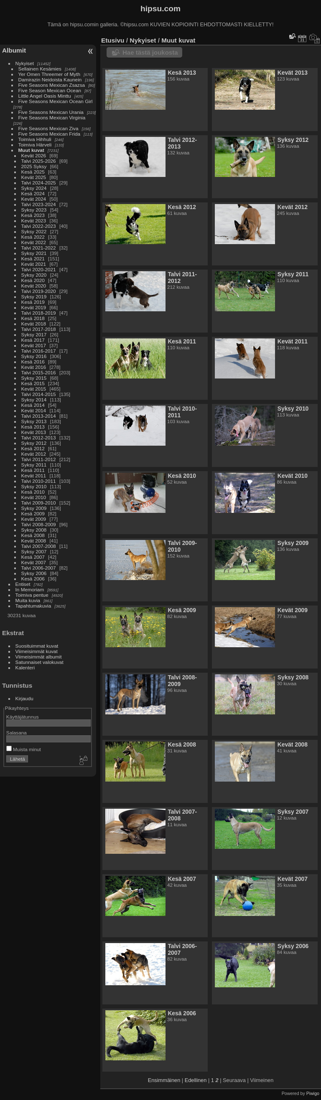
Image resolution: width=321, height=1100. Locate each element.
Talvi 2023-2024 (38, 204)
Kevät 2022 (33, 242)
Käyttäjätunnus (22, 716)
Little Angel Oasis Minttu (44, 95)
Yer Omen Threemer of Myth (49, 74)
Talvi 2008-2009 (38, 524)
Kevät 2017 (33, 345)
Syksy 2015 (34, 378)
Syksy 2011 (34, 464)
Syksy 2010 (34, 486)
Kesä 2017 (33, 340)
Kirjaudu (24, 698)
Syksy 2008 (34, 529)
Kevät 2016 (33, 367)
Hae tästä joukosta (150, 52)
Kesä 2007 (33, 557)
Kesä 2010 (33, 491)
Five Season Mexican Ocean (49, 90)
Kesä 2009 (33, 513)
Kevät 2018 (33, 323)
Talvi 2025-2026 (38, 161)
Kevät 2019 (33, 307)
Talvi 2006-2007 (38, 567)
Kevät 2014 (33, 410)
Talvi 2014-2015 (38, 394)
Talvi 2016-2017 (38, 350)
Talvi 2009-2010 (38, 502)
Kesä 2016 (33, 361)
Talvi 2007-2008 (38, 546)
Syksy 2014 (34, 399)
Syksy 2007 (34, 551)
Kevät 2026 (33, 155)
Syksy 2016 (34, 356)
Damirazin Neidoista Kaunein (50, 79)
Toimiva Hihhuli (34, 139)
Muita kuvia (28, 600)
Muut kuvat (31, 150)
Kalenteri (25, 667)
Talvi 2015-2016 (38, 372)
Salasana (16, 732)
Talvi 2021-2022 (38, 247)
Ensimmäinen (164, 1080)
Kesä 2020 (33, 280)
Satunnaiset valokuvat (39, 662)
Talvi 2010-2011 (38, 481)
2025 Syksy (34, 166)
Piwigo (312, 1093)
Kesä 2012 (33, 448)
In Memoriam (29, 589)
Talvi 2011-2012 (38, 459)
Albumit (14, 50)
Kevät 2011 (33, 475)
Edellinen (196, 1080)
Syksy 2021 (34, 253)
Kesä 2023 (33, 215)
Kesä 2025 (33, 171)
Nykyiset (24, 63)
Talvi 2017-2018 (38, 329)
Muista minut (23, 749)
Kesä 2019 (33, 302)
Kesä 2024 (33, 193)
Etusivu (112, 40)
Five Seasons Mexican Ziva (48, 128)
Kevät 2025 (33, 177)
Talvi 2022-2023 (38, 226)
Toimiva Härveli (35, 144)
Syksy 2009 (34, 508)
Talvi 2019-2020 (38, 291)
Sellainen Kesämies (39, 68)
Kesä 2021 (33, 258)
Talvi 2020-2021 (38, 269)
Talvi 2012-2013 (38, 437)
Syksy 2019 (34, 296)
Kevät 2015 (33, 388)
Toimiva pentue (31, 595)
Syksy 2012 (34, 443)
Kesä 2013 (33, 426)
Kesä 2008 (33, 535)
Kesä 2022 (33, 237)
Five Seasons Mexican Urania (51, 112)
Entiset (23, 584)
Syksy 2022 (34, 231)
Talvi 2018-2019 (38, 312)
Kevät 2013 (33, 432)
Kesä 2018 (33, 318)
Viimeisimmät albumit (38, 656)
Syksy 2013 (34, 421)
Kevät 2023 (33, 220)
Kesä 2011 (33, 470)
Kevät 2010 (33, 497)
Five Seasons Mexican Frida (49, 133)
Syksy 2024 (34, 188)
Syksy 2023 (34, 209)
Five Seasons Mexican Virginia (52, 117)
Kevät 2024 (33, 199)
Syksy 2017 (34, 334)
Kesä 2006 (33, 578)
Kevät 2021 (33, 264)
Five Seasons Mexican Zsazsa (51, 85)
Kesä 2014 (33, 405)
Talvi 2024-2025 (38, 182)
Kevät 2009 (33, 519)
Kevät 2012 (33, 454)
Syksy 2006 (34, 573)
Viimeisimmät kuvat (36, 651)
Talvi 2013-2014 (38, 416)
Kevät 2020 (33, 285)
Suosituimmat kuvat (37, 645)
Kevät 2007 (33, 562)
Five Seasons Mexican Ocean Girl (55, 101)
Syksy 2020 (34, 275)
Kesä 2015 (33, 383)
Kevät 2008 (33, 540)
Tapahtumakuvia (33, 605)
